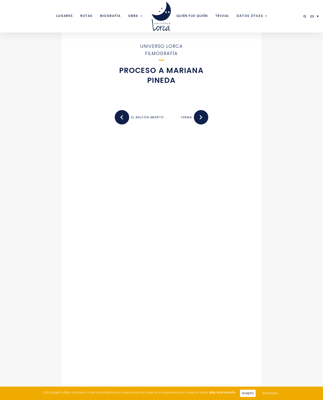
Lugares (64, 15)
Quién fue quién (192, 15)
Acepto (248, 393)
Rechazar (270, 393)
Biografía (110, 15)
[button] (305, 16)
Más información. (222, 392)
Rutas (86, 15)
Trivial (222, 15)
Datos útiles (250, 15)
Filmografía (161, 53)
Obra (133, 15)
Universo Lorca (161, 46)
